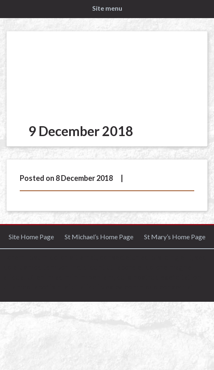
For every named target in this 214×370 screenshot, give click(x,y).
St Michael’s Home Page (99, 236)
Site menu (107, 8)
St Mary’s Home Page (174, 236)
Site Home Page (31, 236)
